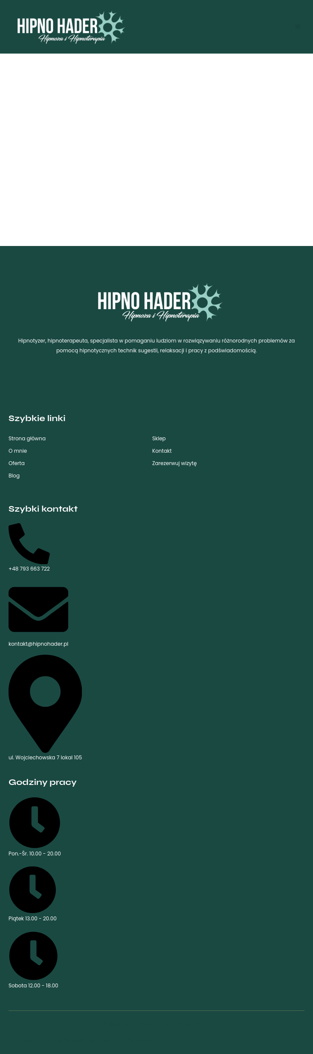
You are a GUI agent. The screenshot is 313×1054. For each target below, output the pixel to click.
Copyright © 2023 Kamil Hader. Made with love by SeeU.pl (81, 1040)
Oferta (17, 463)
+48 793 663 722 (29, 548)
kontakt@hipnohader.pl (38, 613)
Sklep (159, 438)
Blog (14, 475)
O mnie (18, 450)
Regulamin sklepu (186, 1024)
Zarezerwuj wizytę (174, 463)
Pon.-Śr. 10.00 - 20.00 (35, 826)
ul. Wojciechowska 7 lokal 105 (45, 708)
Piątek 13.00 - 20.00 (33, 894)
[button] (298, 26)
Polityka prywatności (129, 1024)
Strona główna (27, 438)
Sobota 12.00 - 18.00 (33, 960)
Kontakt (162, 450)
